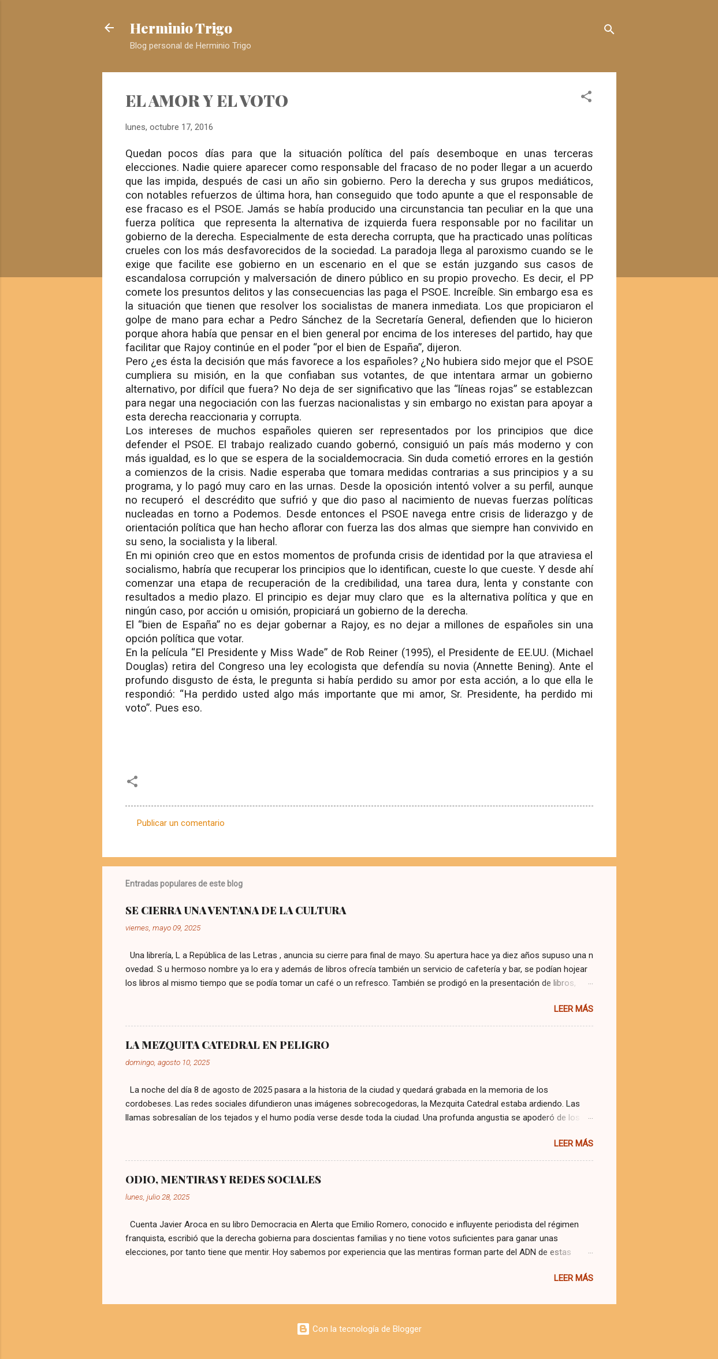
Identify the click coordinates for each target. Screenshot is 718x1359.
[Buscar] (609, 31)
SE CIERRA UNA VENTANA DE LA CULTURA (235, 910)
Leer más (573, 1009)
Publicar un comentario (181, 823)
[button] (586, 98)
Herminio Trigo (181, 27)
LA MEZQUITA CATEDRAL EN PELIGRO (227, 1045)
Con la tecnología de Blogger (359, 1329)
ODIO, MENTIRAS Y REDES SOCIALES (223, 1179)
